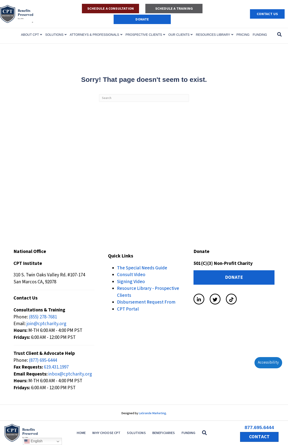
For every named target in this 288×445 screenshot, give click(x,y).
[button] (205, 433)
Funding (260, 34)
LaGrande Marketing (152, 413)
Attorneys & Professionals (94, 34)
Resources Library (213, 34)
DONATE (142, 19)
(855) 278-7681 (43, 316)
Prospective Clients (144, 34)
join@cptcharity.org (46, 323)
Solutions (54, 34)
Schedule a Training (174, 8)
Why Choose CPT (106, 432)
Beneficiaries (163, 432)
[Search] (279, 34)
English (33, 441)
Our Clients (178, 34)
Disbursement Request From (146, 302)
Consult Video (131, 274)
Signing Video (131, 281)
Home (81, 432)
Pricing (243, 34)
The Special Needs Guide (142, 267)
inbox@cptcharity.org (70, 374)
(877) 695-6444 (43, 360)
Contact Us (267, 13)
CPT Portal (128, 309)
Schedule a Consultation (110, 8)
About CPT (30, 34)
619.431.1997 (56, 367)
